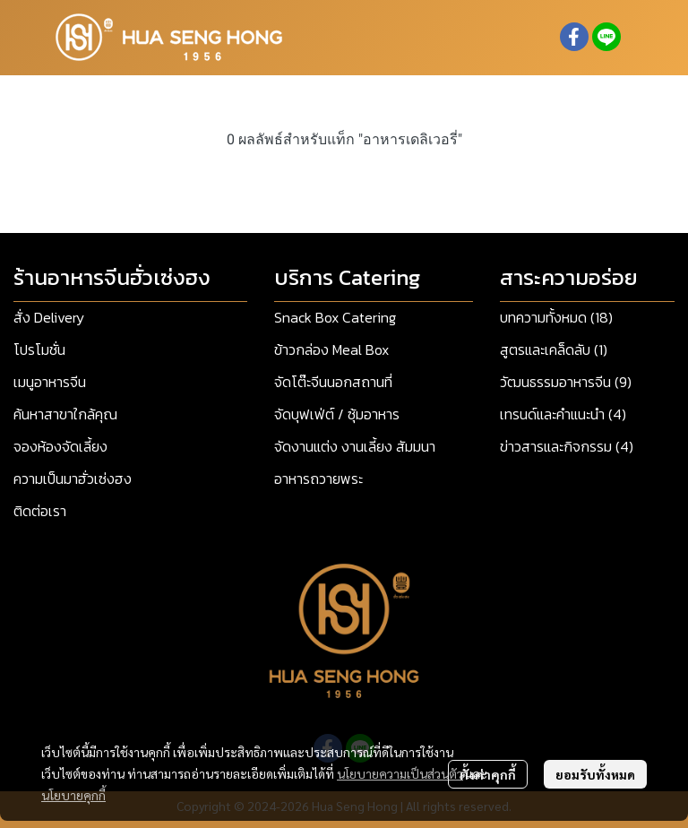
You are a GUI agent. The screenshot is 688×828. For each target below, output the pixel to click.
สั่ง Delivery (48, 317)
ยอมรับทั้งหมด (595, 774)
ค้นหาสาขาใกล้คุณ (65, 414)
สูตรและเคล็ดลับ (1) (553, 349)
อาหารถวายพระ (318, 478)
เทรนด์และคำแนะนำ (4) (563, 414)
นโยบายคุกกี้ (73, 795)
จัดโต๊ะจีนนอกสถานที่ (333, 381)
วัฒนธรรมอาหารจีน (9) (566, 381)
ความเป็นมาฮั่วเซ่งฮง (72, 478)
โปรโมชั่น (39, 349)
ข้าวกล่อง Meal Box (331, 349)
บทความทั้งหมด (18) (556, 317)
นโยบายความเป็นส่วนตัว (400, 773)
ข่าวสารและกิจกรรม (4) (566, 446)
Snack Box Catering (335, 317)
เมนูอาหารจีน (49, 381)
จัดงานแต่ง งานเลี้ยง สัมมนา (354, 446)
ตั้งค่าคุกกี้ (488, 774)
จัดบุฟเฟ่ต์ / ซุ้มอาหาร (337, 414)
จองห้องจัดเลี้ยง (60, 446)
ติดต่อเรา (39, 511)
